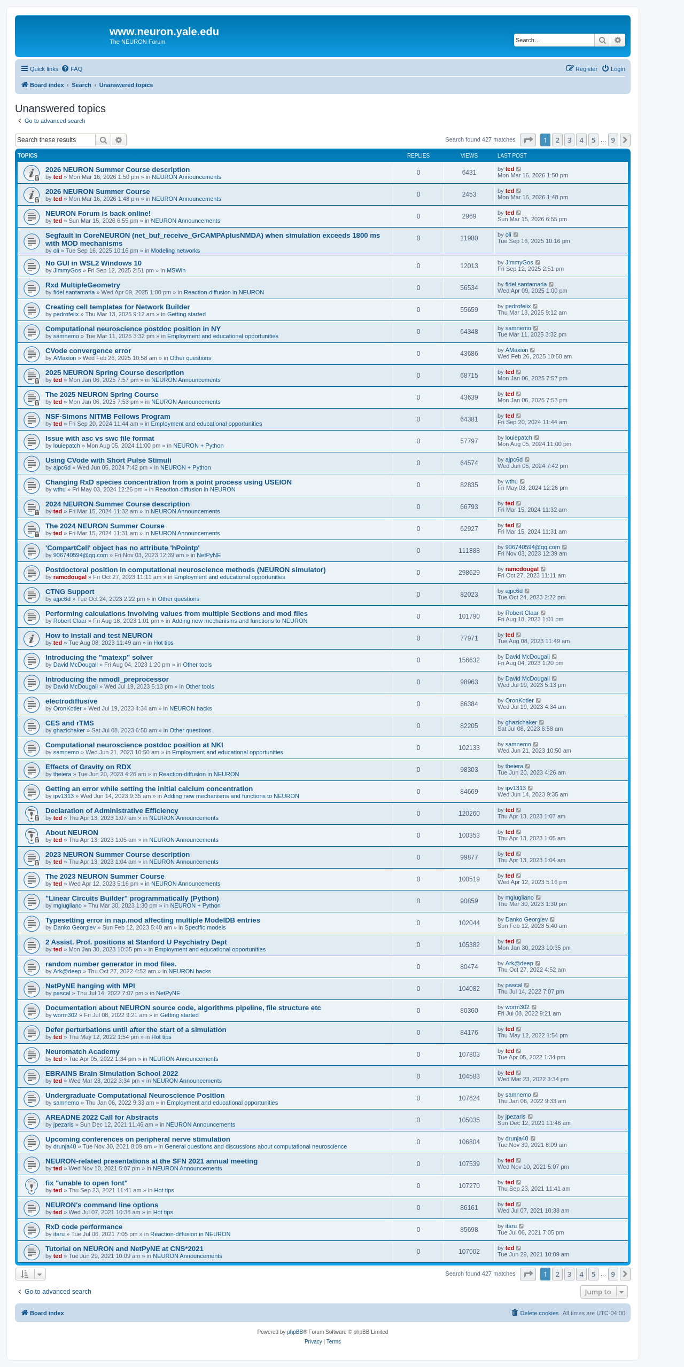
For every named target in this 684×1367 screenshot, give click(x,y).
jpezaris (63, 1124)
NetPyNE (209, 555)
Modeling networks (175, 250)
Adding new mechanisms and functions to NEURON (240, 621)
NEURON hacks (190, 708)
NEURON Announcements (186, 177)
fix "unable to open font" (86, 1183)
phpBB (295, 1332)
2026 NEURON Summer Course (97, 192)
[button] (528, 140)
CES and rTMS (69, 723)
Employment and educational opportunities (222, 336)
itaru (59, 1234)
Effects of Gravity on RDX (88, 767)
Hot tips (163, 642)
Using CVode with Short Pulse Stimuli (108, 460)
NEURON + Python (198, 445)
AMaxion (64, 358)
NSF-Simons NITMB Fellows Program (107, 416)
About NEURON (71, 833)
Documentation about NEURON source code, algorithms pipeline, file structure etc (183, 1008)
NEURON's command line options (101, 1205)
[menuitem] (71, 69)
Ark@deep (67, 971)
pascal (62, 993)
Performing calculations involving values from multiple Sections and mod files (176, 614)
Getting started (186, 314)
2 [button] (557, 140)
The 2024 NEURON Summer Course (105, 526)
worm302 (65, 1015)
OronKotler (67, 708)
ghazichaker (69, 730)
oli (56, 250)
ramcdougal (70, 577)
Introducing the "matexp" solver (99, 657)
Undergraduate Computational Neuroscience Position (135, 1095)
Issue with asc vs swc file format (99, 438)
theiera (62, 774)
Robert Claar (70, 621)
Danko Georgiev (74, 927)
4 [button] (581, 140)
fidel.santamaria (74, 292)
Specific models (205, 927)
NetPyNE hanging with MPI (90, 986)
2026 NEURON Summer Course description (117, 170)
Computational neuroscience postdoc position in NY (133, 329)
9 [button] (613, 140)
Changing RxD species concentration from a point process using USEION (168, 482)
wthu (59, 489)
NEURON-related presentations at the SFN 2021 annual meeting (151, 1161)
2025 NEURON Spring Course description (114, 373)
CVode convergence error (88, 351)
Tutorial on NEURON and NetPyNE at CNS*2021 (124, 1249)
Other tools (197, 664)
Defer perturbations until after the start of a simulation (136, 1030)
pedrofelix (66, 314)
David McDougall (75, 664)
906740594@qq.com (80, 555)
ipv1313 (63, 796)
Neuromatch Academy (82, 1052)
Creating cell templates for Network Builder (117, 307)
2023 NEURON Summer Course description (117, 854)
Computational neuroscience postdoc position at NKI (134, 745)
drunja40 (64, 1146)
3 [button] (569, 140)
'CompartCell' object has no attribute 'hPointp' (122, 548)
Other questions (191, 358)
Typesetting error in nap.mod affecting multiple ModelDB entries (152, 920)
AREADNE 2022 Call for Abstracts (101, 1117)
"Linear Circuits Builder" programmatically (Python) (132, 898)
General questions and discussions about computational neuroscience (256, 1146)
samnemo (66, 336)
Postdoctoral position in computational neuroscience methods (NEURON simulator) (185, 570)
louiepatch (66, 445)
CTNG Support (70, 592)
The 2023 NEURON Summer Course (105, 876)
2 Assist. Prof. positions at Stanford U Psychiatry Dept (136, 942)
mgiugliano (67, 905)
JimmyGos (67, 270)
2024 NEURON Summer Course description (117, 504)
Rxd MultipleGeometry (82, 285)
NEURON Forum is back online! (98, 213)
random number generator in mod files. (110, 964)
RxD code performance (83, 1227)
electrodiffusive (71, 701)
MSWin (176, 270)
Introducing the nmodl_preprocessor (107, 679)
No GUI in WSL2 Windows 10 (93, 263)
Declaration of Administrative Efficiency (111, 811)
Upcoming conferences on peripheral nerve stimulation (137, 1139)
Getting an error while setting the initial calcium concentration (149, 789)
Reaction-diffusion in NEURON (224, 292)
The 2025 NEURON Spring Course (102, 394)
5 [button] (593, 140)
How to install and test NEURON (99, 635)
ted (58, 177)
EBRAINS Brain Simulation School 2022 (111, 1073)
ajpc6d (62, 467)
